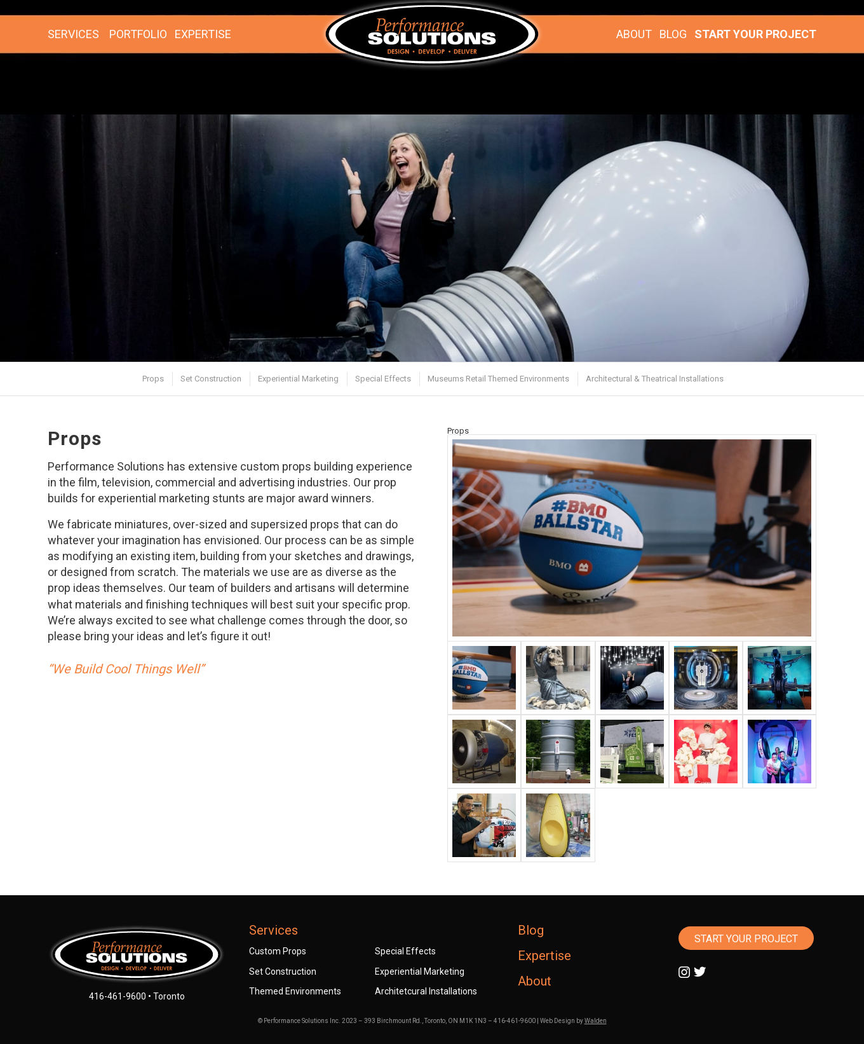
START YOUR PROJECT (755, 34)
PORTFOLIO (138, 34)
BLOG (673, 34)
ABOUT (634, 34)
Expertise (544, 955)
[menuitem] (152, 378)
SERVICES (73, 34)
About (534, 981)
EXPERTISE (203, 34)
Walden (595, 1020)
